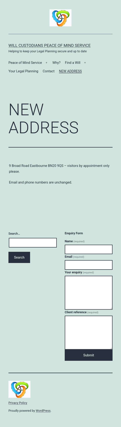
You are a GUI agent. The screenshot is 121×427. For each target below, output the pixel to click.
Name (75, 241)
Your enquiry (79, 272)
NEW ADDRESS (70, 71)
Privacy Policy (17, 403)
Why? (56, 63)
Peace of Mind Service (25, 63)
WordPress (43, 410)
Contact (49, 71)
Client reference (81, 312)
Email (74, 256)
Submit (88, 355)
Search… (14, 233)
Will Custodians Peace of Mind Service (49, 45)
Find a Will (72, 63)
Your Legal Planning (23, 71)
